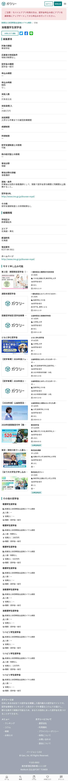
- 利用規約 (42, 727)
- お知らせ (8, 735)
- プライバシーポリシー (48, 731)
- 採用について (44, 735)
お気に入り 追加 (10, 33)
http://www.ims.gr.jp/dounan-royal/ (18, 196)
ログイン (49, 4)
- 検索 (6, 731)
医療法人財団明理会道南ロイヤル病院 (16, 22)
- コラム (7, 727)
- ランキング (9, 723)
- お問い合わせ (44, 739)
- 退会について (44, 743)
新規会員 (58, 4)
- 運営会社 (42, 723)
